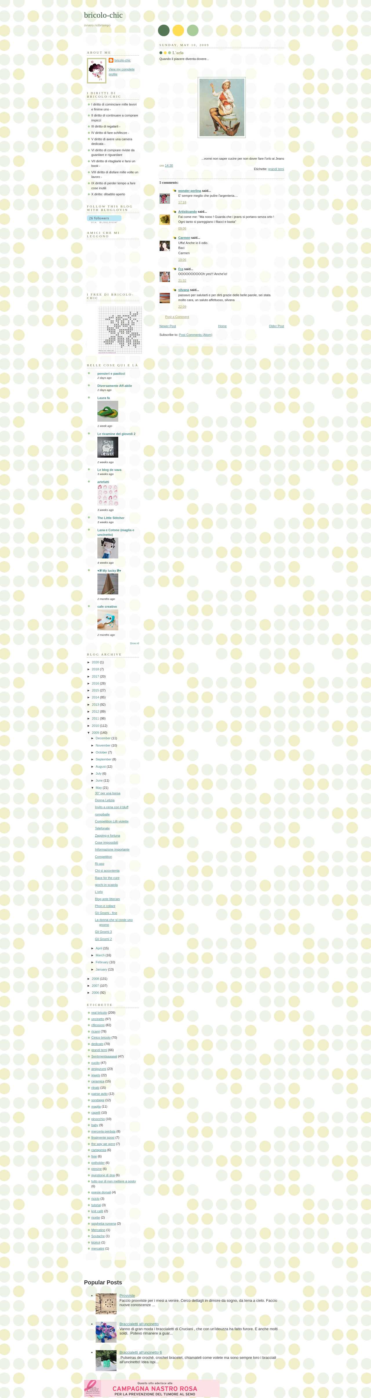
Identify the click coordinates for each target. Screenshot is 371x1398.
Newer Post (167, 326)
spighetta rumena (103, 1223)
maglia (96, 1106)
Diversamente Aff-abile (114, 385)
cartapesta (98, 1150)
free (94, 1156)
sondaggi (97, 1100)
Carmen (184, 237)
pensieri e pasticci (111, 373)
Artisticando (187, 211)
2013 (96, 704)
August (101, 766)
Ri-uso (99, 863)
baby (94, 1125)
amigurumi (98, 1069)
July (99, 773)
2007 (96, 985)
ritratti (95, 1087)
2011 (96, 718)
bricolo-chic (103, 14)
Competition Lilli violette (112, 821)
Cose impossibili (106, 842)
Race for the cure (107, 878)
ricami (95, 1031)
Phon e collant (105, 906)
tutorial (96, 1205)
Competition (103, 856)
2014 (96, 697)
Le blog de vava (109, 470)
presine (96, 1169)
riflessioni (98, 1025)
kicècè (95, 1242)
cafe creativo (107, 606)
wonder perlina (189, 190)
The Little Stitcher (110, 518)
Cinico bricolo (100, 1037)
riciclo (95, 1198)
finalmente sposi (102, 1137)
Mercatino (98, 1230)
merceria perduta (103, 1131)
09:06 (182, 228)
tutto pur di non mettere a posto (113, 1181)
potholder (98, 1162)
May (99, 787)
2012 (96, 711)
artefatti (103, 482)
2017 (96, 676)
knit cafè (97, 1211)
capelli (95, 1112)
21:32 (182, 280)
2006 (96, 992)
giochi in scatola (106, 885)
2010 (96, 725)
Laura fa (103, 398)
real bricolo (99, 1012)
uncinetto (97, 1019)
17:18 (182, 202)
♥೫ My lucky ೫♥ (109, 570)
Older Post (276, 326)
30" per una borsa (107, 793)
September (104, 759)
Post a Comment (177, 316)
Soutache (98, 1236)
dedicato (97, 1044)
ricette (95, 1217)
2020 (96, 662)
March (101, 955)
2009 (96, 732)
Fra (180, 269)
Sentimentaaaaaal (104, 1056)
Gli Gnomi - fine (106, 913)
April (99, 948)
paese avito (99, 1093)
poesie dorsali (101, 1192)
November (103, 745)
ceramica (97, 1081)
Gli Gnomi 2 (103, 939)
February (102, 962)
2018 (96, 669)
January (102, 969)
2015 (96, 690)
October (102, 752)
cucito (95, 1062)
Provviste (127, 1295)
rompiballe (102, 814)
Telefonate (102, 828)
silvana (183, 290)
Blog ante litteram (107, 899)
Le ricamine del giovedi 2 (116, 434)
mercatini (97, 1248)
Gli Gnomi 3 (103, 931)
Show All (134, 643)
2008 (96, 978)
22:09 (182, 306)
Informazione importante (112, 849)
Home (222, 326)
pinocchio (98, 1119)
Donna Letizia (105, 800)
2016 (96, 683)
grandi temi (276, 169)
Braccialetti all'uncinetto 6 (140, 1352)
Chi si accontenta (107, 870)
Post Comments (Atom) (195, 334)
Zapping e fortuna (107, 835)
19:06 (182, 259)
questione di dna (103, 1175)
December (103, 738)
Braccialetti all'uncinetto (139, 1324)
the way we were (103, 1144)
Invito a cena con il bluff (111, 807)
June (99, 780)
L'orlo (99, 891)
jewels (95, 1075)
